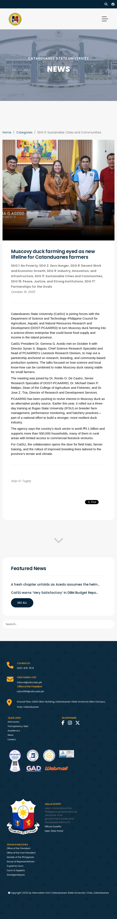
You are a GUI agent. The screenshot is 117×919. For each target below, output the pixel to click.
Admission (13, 721)
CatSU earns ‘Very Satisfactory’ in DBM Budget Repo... (54, 592)
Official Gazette (53, 826)
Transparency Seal (18, 726)
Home (7, 132)
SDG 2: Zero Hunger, (54, 266)
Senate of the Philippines (20, 857)
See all (22, 603)
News (10, 735)
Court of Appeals (16, 870)
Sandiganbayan (16, 874)
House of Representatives (21, 861)
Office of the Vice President (21, 852)
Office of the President (18, 848)
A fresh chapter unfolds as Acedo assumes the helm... (55, 584)
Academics (14, 730)
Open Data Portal (54, 831)
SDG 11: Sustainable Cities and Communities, (69, 276)
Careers (12, 739)
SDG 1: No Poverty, (25, 266)
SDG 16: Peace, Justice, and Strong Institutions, (48, 281)
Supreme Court (15, 866)
